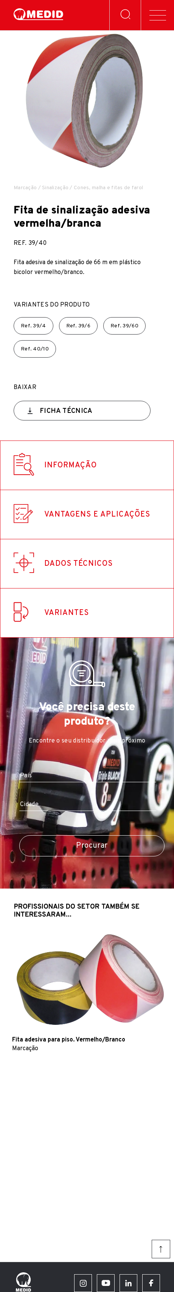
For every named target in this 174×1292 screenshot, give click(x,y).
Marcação (25, 188)
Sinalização (55, 188)
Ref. (33, 326)
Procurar (91, 846)
